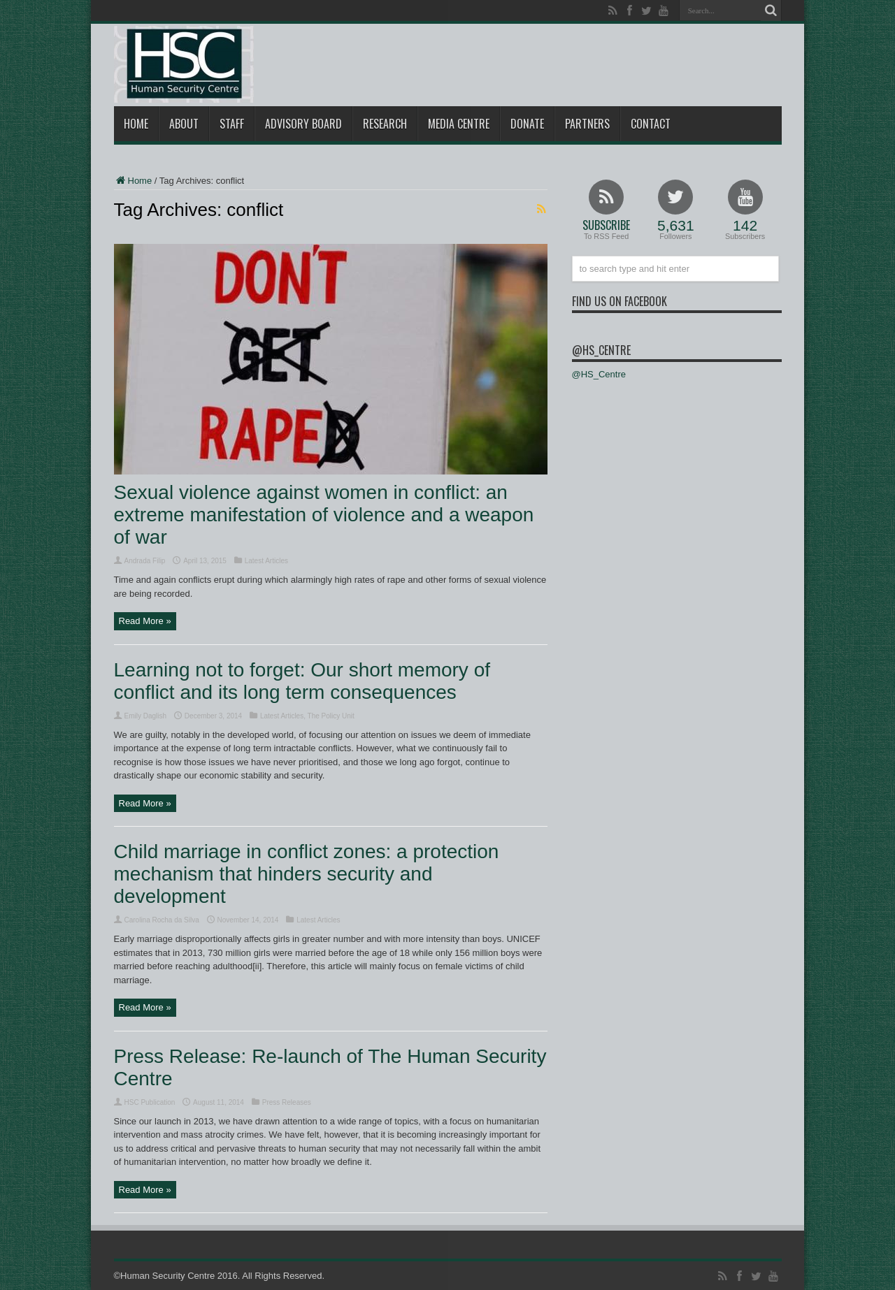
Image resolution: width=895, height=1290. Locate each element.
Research (385, 123)
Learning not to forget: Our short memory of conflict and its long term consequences (302, 681)
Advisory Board (303, 123)
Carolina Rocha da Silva (161, 920)
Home (136, 123)
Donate (527, 123)
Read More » (145, 621)
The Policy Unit (331, 716)
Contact (651, 123)
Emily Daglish (145, 716)
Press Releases (286, 1102)
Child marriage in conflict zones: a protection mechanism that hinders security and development (306, 874)
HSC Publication (150, 1102)
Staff (232, 123)
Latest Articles (266, 561)
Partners (587, 123)
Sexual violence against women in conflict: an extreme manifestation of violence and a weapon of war (324, 514)
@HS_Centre (601, 350)
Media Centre (458, 123)
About (184, 123)
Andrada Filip (145, 561)
